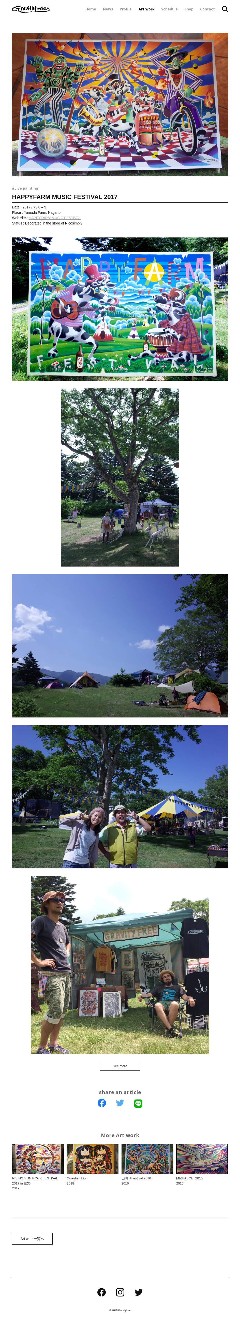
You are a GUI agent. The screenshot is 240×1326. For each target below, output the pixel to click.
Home (90, 9)
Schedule (169, 9)
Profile (126, 9)
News (108, 9)
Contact (207, 9)
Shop (189, 9)
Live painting (26, 188)
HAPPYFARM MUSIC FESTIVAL (55, 218)
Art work (147, 9)
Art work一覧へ (31, 1242)
